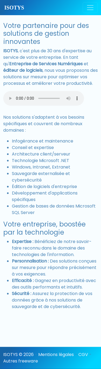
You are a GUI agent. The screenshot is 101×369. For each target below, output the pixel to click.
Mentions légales (56, 354)
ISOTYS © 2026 (18, 354)
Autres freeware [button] (20, 361)
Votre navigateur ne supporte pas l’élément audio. (43, 98)
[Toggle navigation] (90, 7)
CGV (83, 354)
